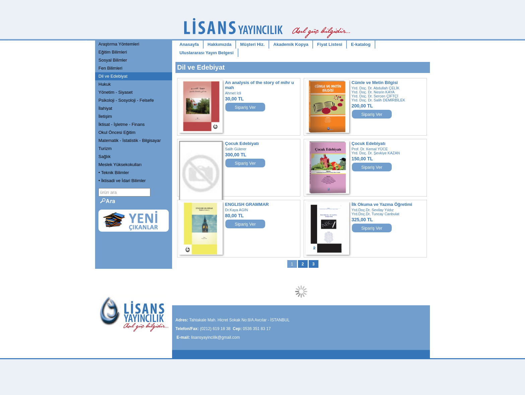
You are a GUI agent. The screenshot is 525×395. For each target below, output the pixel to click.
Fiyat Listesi (329, 44)
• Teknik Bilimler (113, 172)
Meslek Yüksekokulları (120, 164)
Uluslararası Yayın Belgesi (206, 52)
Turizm (104, 148)
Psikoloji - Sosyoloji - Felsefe (126, 100)
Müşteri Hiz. (252, 44)
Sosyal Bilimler (112, 60)
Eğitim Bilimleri (112, 52)
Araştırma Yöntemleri (118, 44)
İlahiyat (105, 108)
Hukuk (104, 84)
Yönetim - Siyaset (115, 92)
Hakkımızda (220, 44)
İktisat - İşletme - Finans (121, 124)
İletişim (105, 116)
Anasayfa (189, 44)
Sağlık (104, 156)
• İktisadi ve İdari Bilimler (122, 180)
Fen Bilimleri (110, 68)
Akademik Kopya (290, 44)
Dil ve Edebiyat (113, 76)
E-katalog (361, 44)
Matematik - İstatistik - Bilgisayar (129, 140)
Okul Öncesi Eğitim (117, 132)
